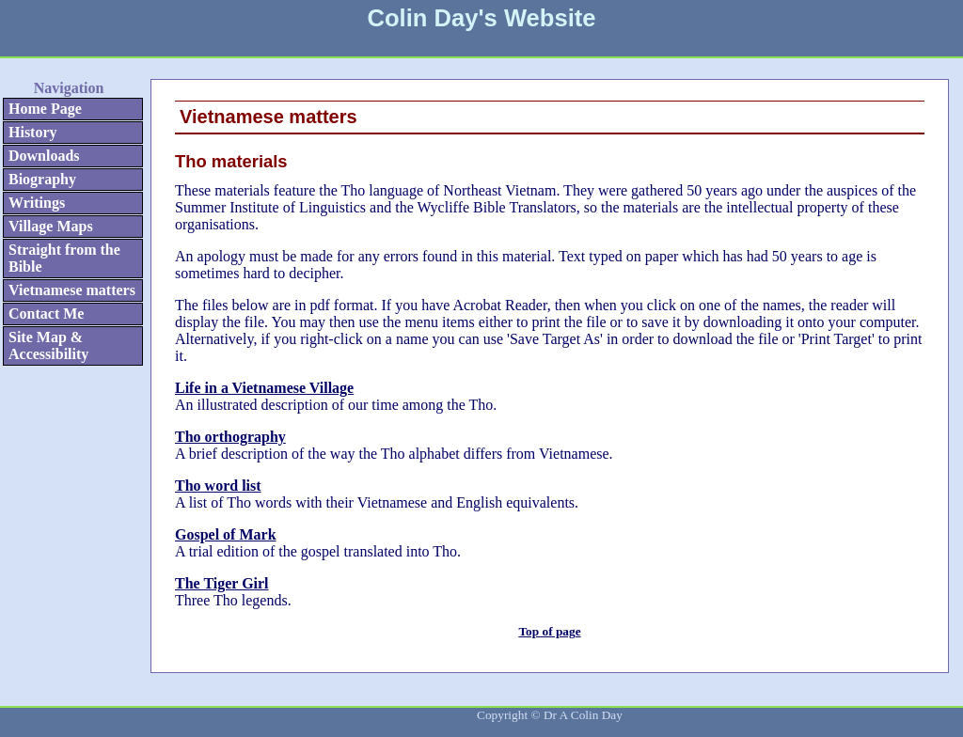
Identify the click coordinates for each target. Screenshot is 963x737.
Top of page (549, 631)
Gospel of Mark (225, 534)
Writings (36, 203)
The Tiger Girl (222, 583)
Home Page (45, 109)
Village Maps (50, 226)
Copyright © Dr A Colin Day (550, 715)
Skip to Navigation (41, 64)
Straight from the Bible (64, 258)
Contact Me (46, 313)
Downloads (44, 156)
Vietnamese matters (71, 290)
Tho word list (218, 486)
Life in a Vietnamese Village (264, 388)
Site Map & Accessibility (48, 345)
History (32, 132)
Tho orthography (230, 437)
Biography (42, 179)
